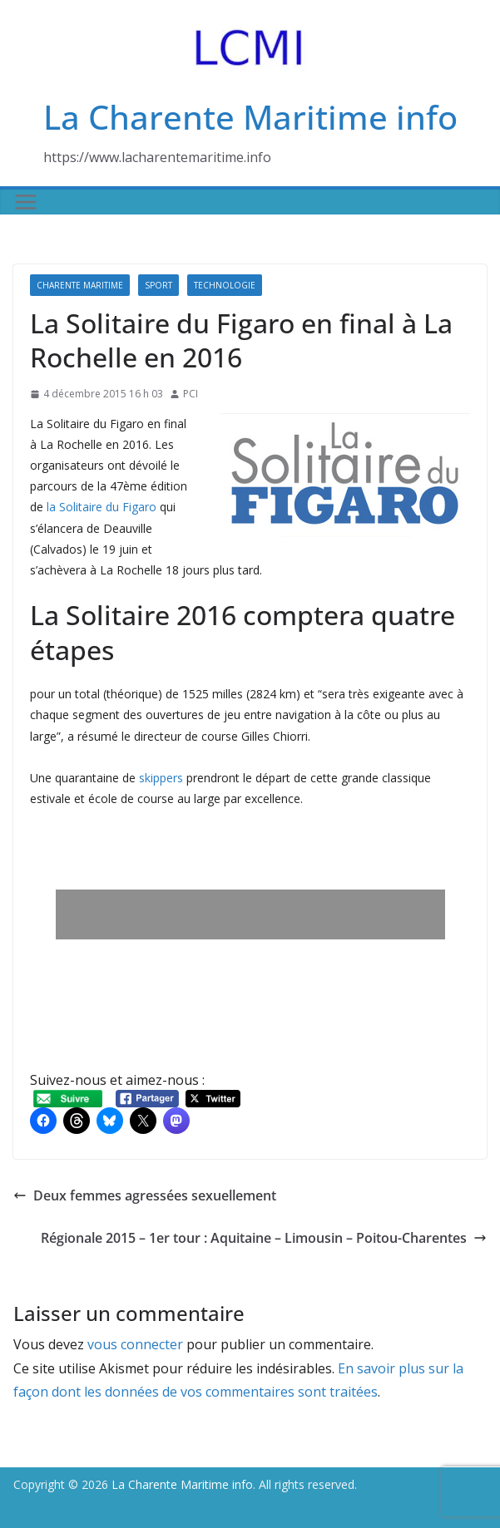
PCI (190, 394)
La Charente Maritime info (250, 117)
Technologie (224, 285)
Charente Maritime (80, 285)
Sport (158, 285)
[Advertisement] (250, 914)
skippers (161, 778)
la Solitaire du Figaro (101, 507)
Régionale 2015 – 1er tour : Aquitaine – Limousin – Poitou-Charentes (264, 1238)
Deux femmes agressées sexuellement (144, 1195)
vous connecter (135, 1344)
